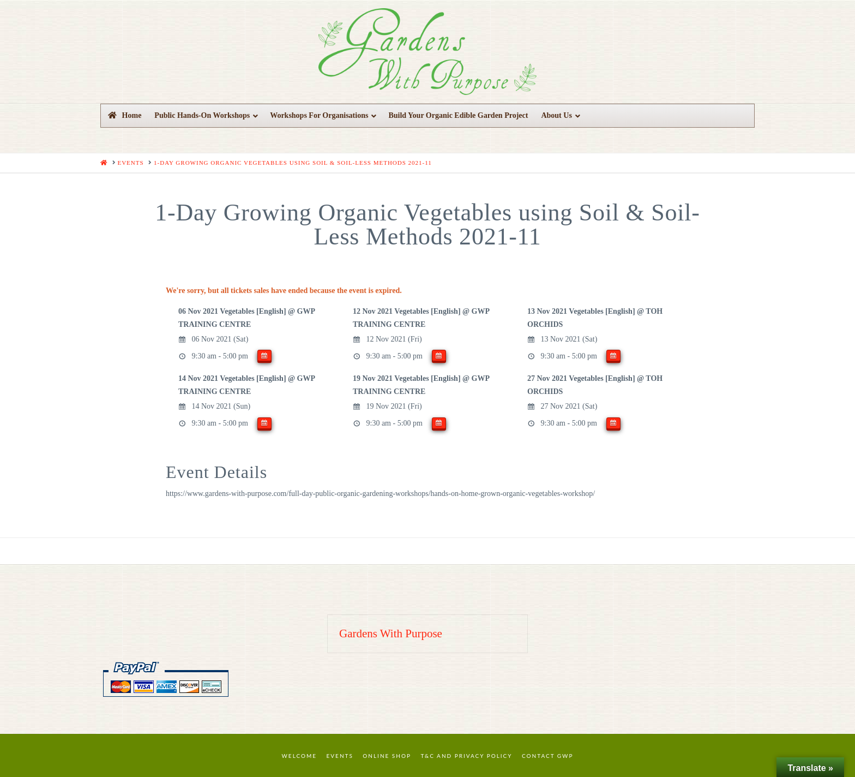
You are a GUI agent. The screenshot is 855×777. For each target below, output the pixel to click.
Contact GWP (547, 755)
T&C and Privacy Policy (466, 755)
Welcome (299, 755)
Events (340, 755)
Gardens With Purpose (390, 633)
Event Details (216, 472)
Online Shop (387, 755)
